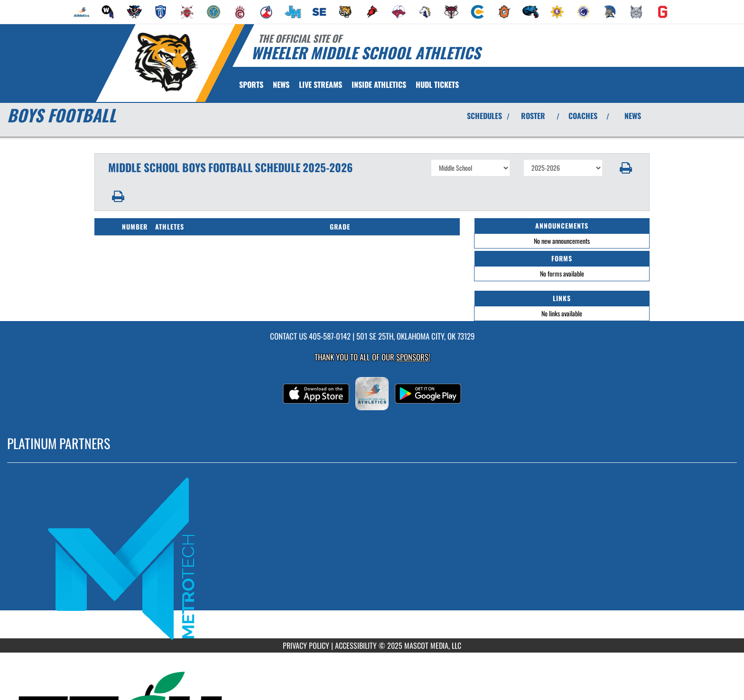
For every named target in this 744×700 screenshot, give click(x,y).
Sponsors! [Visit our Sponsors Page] (413, 357)
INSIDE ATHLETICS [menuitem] (379, 84)
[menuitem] (81, 12)
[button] (626, 168)
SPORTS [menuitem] (251, 84)
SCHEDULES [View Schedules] (484, 115)
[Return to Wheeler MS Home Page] (165, 62)
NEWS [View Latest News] (632, 115)
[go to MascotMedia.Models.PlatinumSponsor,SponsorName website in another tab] (372, 557)
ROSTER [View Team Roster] (533, 115)
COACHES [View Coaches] (582, 115)
